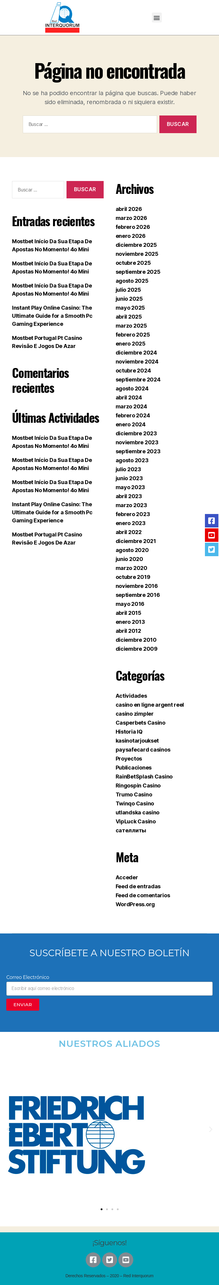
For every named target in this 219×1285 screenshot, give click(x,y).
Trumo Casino (134, 794)
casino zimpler (135, 714)
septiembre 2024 (138, 379)
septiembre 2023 (138, 451)
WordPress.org (135, 904)
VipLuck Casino (136, 821)
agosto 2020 (132, 550)
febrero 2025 (133, 334)
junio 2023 (129, 478)
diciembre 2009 (137, 649)
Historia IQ (129, 732)
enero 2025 (131, 343)
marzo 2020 (131, 568)
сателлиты (131, 830)
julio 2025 (128, 290)
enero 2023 (131, 523)
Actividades (131, 696)
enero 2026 (131, 236)
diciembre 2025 (136, 245)
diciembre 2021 (136, 541)
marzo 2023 (131, 505)
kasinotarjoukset (137, 740)
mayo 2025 (130, 308)
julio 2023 (128, 469)
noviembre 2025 (137, 254)
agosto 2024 (132, 388)
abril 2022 (129, 532)
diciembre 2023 (136, 433)
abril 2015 (128, 613)
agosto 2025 (132, 281)
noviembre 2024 (137, 361)
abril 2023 (129, 496)
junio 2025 (129, 299)
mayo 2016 (130, 604)
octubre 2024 (133, 370)
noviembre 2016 (137, 586)
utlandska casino (138, 812)
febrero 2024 (133, 415)
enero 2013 (130, 622)
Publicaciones (134, 767)
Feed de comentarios (143, 895)
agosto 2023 (132, 460)
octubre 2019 (133, 577)
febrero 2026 (133, 227)
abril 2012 (128, 631)
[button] (157, 17)
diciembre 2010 (136, 640)
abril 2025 (129, 317)
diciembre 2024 (136, 352)
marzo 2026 (131, 218)
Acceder (127, 877)
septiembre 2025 (138, 272)
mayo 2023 (130, 487)
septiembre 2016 (138, 595)
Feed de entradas (138, 886)
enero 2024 (131, 424)
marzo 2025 (131, 326)
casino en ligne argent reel (150, 705)
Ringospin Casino (138, 785)
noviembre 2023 (137, 442)
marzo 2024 (131, 406)
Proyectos (129, 758)
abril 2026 (129, 209)
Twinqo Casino (135, 803)
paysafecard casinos (143, 749)
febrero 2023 (133, 514)
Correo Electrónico (27, 977)
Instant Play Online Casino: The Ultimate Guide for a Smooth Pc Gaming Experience (52, 316)
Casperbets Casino (140, 723)
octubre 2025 (133, 263)
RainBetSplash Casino (144, 776)
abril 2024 (129, 397)
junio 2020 (129, 559)
